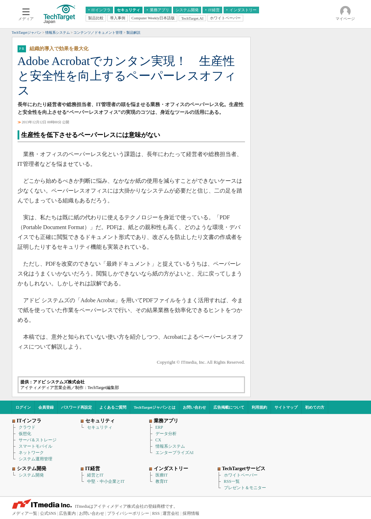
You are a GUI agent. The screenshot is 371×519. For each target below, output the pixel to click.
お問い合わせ (194, 407)
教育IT (161, 481)
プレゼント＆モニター (245, 487)
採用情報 (191, 513)
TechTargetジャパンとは (154, 407)
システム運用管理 (35, 458)
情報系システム (170, 446)
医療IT (161, 475)
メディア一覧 (24, 513)
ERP (159, 427)
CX (158, 439)
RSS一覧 (232, 481)
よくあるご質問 (112, 407)
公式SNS (48, 513)
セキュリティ (99, 427)
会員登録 (46, 407)
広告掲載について (228, 407)
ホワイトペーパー (241, 475)
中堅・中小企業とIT (106, 481)
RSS (156, 513)
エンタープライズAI (174, 452)
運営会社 (171, 513)
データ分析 (166, 433)
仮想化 (25, 433)
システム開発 (31, 475)
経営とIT (95, 475)
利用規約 (259, 407)
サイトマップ (286, 407)
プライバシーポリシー (128, 513)
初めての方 (314, 407)
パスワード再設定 (76, 407)
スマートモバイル (35, 446)
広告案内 (67, 513)
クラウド (27, 427)
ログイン (23, 407)
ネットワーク (31, 452)
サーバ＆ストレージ (38, 439)
